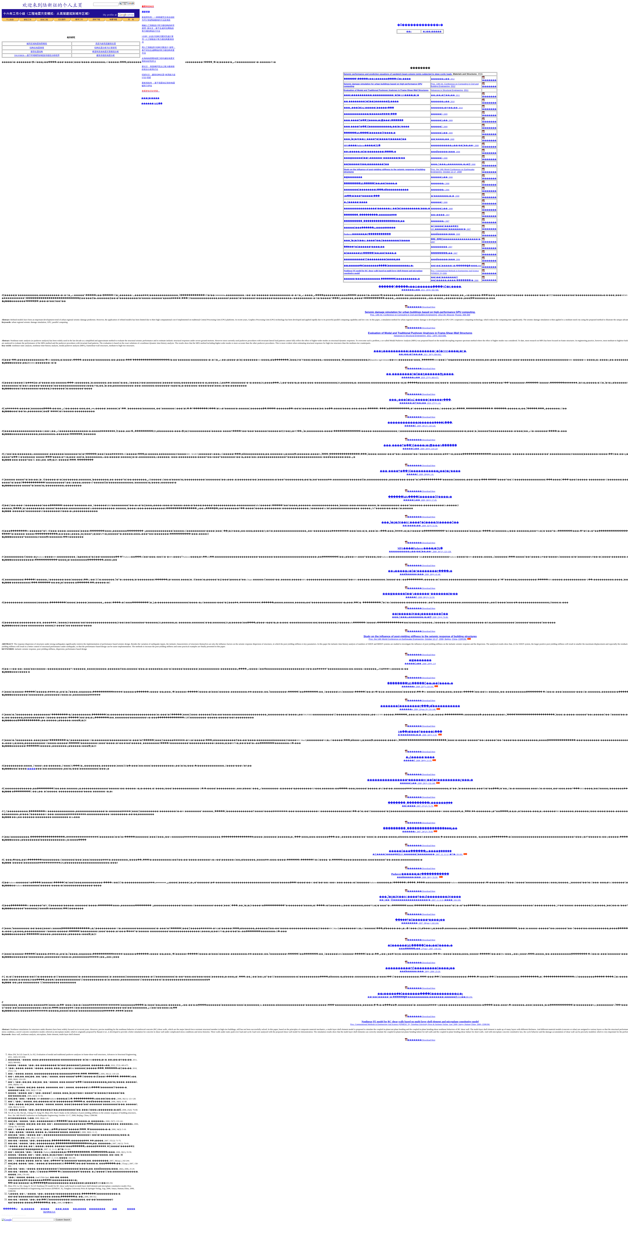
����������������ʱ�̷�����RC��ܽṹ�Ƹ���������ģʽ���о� (420, 780)
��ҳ (408, 31)
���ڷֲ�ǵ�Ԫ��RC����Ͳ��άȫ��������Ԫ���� (377, 240)
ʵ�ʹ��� (44, 1209)
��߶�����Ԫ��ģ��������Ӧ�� (420, 614)
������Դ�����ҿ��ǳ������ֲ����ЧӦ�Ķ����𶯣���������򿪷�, (420, 286)
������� (489, 79)
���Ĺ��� (62, 1209)
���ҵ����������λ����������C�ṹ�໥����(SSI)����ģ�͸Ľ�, (420, 351)
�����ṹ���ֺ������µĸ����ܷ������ (369, 227)
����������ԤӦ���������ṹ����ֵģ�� (372, 259)
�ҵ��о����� (432, 31)
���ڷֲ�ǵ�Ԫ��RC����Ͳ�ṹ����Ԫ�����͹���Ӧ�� (420, 522)
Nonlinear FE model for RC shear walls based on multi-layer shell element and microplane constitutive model (420, 1021)
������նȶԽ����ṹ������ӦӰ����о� (420, 497)
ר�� (114, 1209)
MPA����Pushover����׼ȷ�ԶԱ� (420, 548)
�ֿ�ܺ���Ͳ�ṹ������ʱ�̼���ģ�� (364, 247)
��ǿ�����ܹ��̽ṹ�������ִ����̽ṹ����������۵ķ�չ (378, 265)
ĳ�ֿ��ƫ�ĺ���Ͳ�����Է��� (420, 731)
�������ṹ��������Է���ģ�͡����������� (420, 706)
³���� (31, 769)
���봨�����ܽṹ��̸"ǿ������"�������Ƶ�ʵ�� (420, 594)
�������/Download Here (420, 307)
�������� (97, 1209)
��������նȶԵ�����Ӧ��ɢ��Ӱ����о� (420, 683)
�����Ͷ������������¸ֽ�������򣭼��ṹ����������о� (382, 279)
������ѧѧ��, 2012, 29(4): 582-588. (420, 290)
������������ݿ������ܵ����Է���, (420, 422)
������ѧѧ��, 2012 (443, 79)
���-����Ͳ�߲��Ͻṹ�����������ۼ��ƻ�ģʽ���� (420, 471)
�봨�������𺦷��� (420, 660)
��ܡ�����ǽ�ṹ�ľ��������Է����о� (420, 571)
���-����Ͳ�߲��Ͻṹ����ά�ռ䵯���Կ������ (420, 445)
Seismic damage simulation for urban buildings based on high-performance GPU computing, (420, 312)
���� (131, 1209)
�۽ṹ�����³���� (420, 757)
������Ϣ (10, 1209)
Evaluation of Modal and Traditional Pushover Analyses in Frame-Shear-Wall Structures (420, 333)
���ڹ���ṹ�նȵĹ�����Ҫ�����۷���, (420, 400)
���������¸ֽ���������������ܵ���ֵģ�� (374, 221)
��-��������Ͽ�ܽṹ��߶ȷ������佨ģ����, (420, 374)
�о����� (27, 1209)
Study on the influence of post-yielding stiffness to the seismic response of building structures (420, 636)
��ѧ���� (79, 1209)
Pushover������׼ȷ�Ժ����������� (367, 234)
